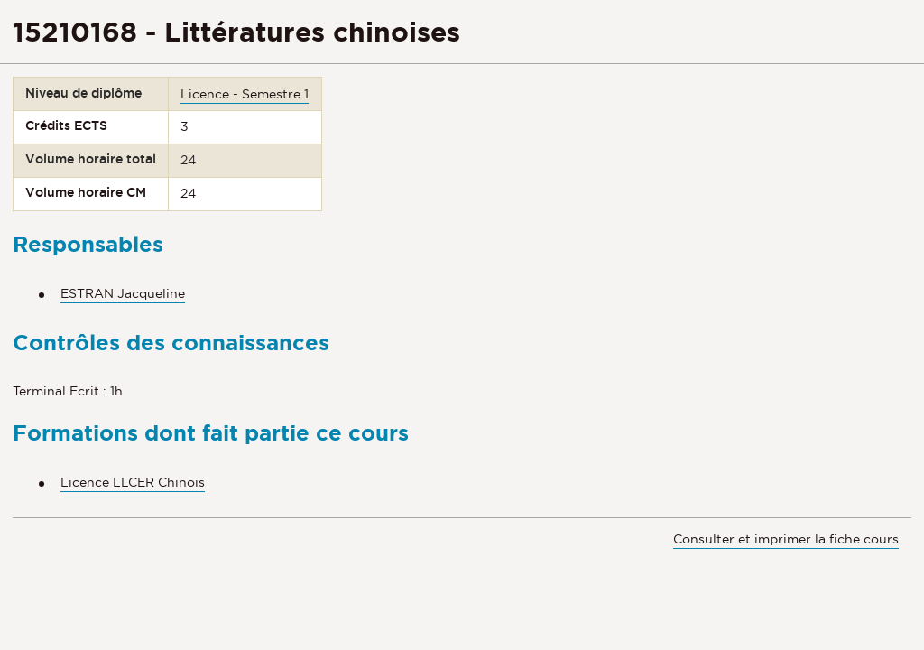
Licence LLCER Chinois (132, 482)
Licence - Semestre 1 (244, 94)
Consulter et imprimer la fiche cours (786, 539)
